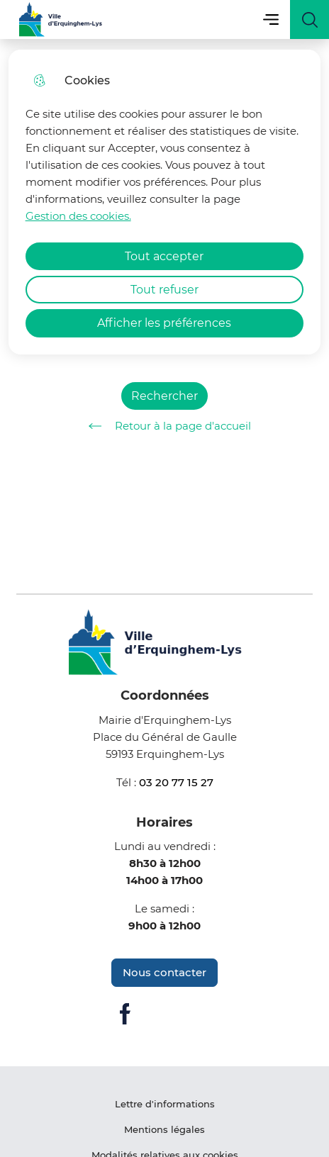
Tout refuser (164, 289)
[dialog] (165, 202)
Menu (270, 19)
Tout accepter (164, 256)
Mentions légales (164, 1129)
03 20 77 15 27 (176, 782)
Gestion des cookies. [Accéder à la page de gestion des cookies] (78, 216)
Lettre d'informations (165, 1104)
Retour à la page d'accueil (165, 426)
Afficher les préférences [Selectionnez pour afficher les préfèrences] (164, 323)
